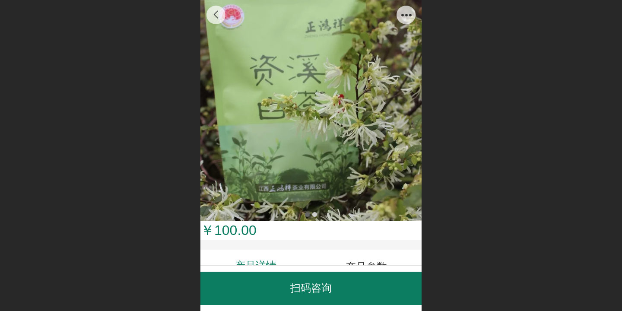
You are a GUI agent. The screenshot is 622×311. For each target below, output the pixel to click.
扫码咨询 (311, 288)
